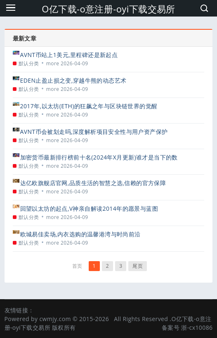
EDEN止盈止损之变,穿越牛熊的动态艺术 (73, 80)
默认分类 (29, 63)
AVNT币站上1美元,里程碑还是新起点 (69, 55)
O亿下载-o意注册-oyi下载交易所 (108, 8)
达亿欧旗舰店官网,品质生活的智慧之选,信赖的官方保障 (93, 183)
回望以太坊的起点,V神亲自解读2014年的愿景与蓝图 (89, 208)
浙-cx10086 (196, 327)
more (52, 63)
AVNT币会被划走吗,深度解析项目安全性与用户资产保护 (94, 132)
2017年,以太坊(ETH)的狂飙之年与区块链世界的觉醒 (89, 106)
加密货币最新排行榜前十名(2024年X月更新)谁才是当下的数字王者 (99, 157)
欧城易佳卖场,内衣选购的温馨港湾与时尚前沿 (80, 234)
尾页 (137, 265)
